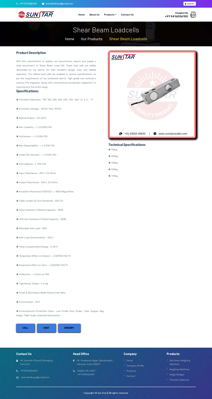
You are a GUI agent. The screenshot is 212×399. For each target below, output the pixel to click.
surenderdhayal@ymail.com (59, 3)
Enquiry (189, 3)
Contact (130, 376)
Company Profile (135, 365)
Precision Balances (179, 379)
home (69, 39)
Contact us (127, 14)
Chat (46, 328)
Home (81, 14)
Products (109, 14)
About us (94, 14)
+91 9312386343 (28, 3)
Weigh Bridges (176, 374)
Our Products (92, 39)
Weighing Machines (179, 369)
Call (25, 328)
